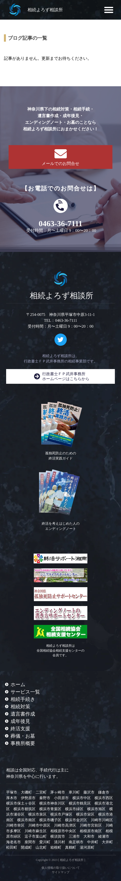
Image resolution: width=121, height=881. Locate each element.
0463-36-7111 (60, 223)
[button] (108, 9)
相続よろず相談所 (45, 9)
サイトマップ (60, 872)
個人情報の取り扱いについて (60, 867)
